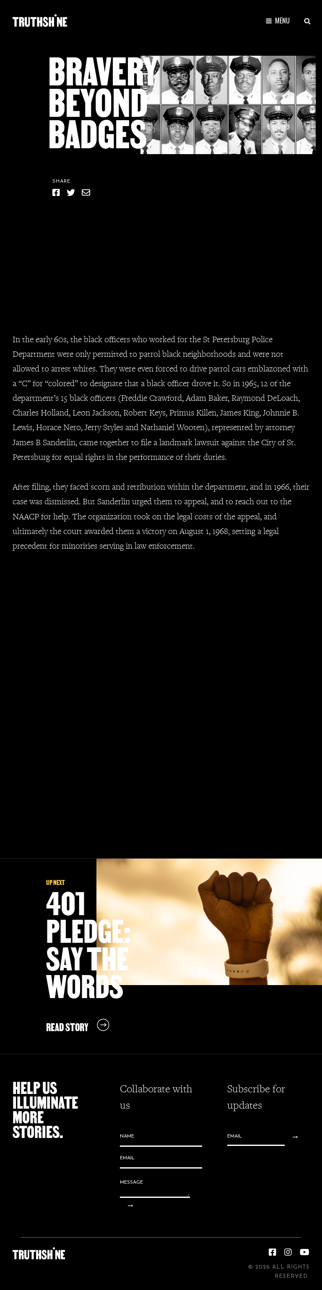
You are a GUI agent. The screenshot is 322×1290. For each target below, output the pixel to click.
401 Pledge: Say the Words (88, 945)
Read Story (67, 1027)
